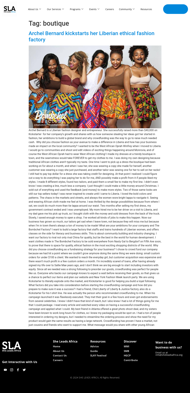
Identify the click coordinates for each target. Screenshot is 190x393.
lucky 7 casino (103, 389)
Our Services (55, 9)
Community (127, 9)
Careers (109, 9)
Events (94, 9)
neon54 (116, 389)
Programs (76, 9)
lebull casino (86, 389)
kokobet (73, 389)
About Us (34, 9)
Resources (146, 9)
